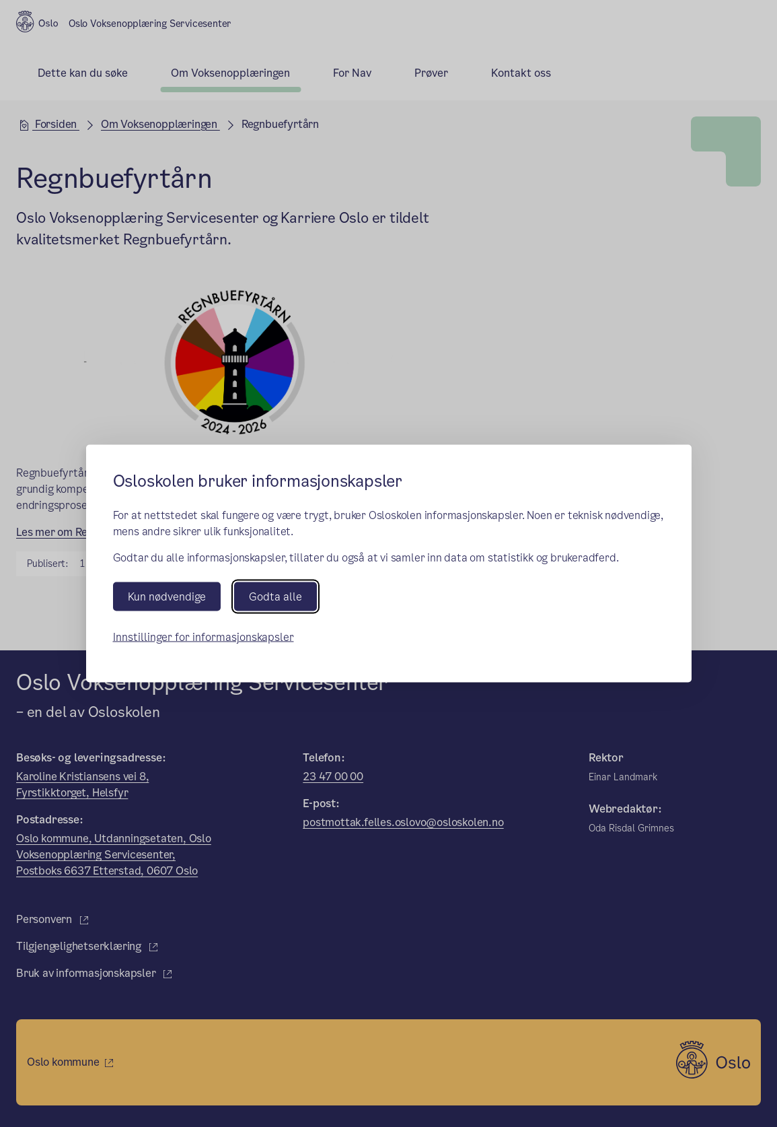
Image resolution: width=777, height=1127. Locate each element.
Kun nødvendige (167, 596)
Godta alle (275, 596)
